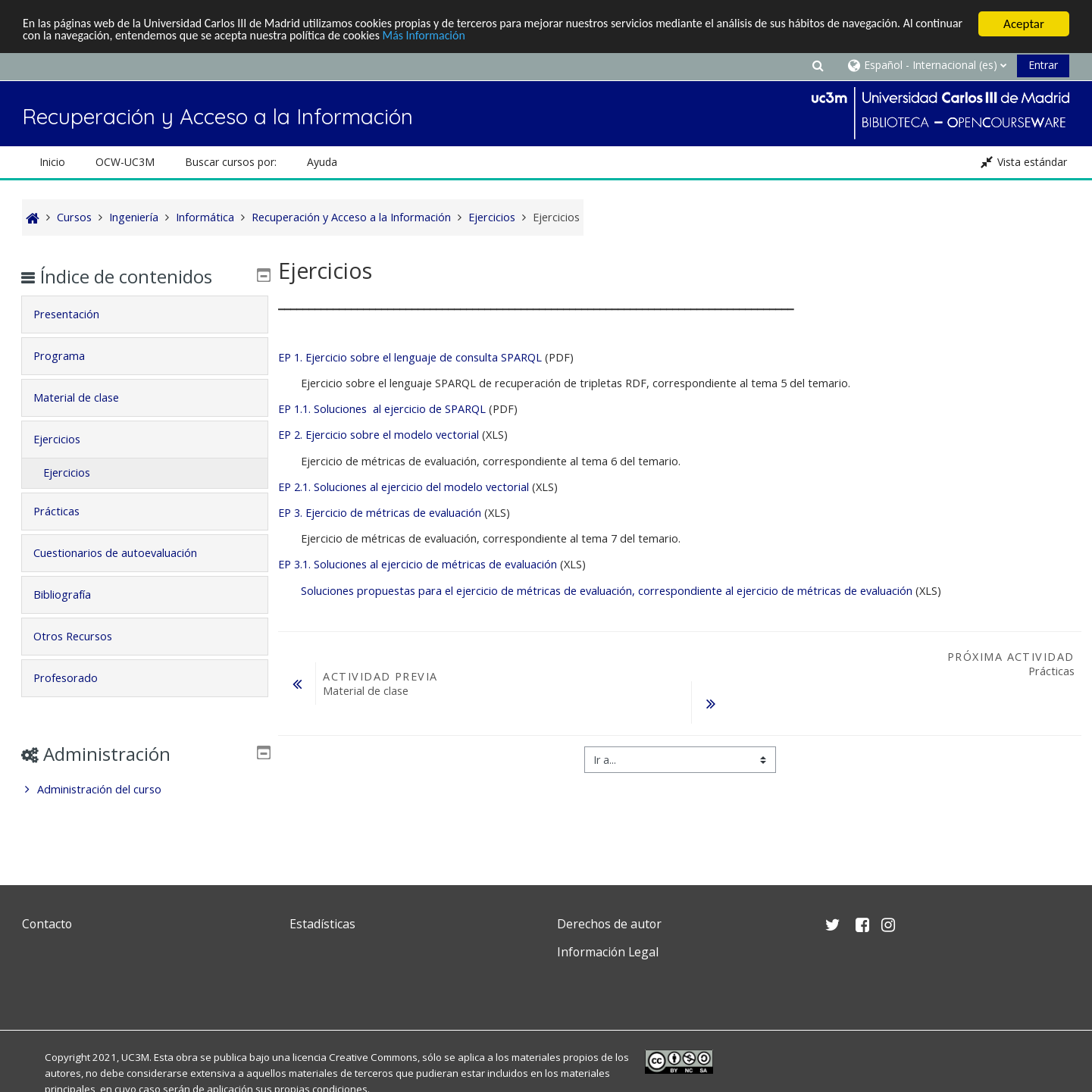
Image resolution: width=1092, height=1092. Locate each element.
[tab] (145, 314)
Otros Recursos (83, 636)
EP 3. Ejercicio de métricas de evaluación (379, 512)
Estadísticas (322, 923)
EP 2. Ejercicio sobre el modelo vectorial (380, 434)
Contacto (47, 923)
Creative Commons (373, 1057)
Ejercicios (67, 439)
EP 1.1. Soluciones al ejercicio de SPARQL (382, 409)
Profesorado (76, 678)
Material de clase (87, 397)
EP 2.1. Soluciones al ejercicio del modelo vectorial (403, 487)
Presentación (77, 314)
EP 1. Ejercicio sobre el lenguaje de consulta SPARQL (410, 357)
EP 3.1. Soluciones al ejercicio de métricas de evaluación (417, 564)
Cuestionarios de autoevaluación (126, 553)
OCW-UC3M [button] (125, 162)
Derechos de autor (609, 923)
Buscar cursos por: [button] (231, 162)
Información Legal (608, 951)
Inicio (52, 162)
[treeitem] (145, 789)
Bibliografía (73, 594)
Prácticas (67, 511)
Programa (69, 356)
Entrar (1043, 65)
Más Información (518, 37)
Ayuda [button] (322, 162)
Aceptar (1023, 24)
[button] (817, 65)
